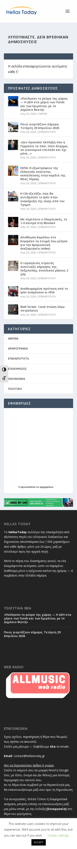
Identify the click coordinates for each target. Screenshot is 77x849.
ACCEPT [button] (38, 842)
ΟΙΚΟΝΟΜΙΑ (16, 379)
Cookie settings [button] (58, 835)
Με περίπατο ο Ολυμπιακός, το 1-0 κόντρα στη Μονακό (43, 221)
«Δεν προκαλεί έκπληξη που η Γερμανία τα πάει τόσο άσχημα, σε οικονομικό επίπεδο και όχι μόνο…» (44, 147)
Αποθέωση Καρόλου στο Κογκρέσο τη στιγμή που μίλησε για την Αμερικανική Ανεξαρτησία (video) (44, 242)
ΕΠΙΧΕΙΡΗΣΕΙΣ (17, 369)
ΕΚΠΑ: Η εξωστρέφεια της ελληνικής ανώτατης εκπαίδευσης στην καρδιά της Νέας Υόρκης (43, 173)
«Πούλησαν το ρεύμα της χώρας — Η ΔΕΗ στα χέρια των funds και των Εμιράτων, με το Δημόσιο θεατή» (44, 104)
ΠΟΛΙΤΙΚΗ (15, 389)
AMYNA (43, 114)
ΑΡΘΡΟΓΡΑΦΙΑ (18, 348)
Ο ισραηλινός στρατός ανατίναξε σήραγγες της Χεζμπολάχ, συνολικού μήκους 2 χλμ (44, 268)
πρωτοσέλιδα (28, 487)
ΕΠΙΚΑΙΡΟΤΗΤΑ (47, 132)
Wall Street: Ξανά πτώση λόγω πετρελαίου (42, 308)
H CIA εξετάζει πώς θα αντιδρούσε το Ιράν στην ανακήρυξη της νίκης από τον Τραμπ (42, 199)
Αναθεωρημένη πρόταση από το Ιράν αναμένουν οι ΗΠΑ (44, 290)
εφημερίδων (46, 487)
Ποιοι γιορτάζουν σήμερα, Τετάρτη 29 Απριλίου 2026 (39, 126)
